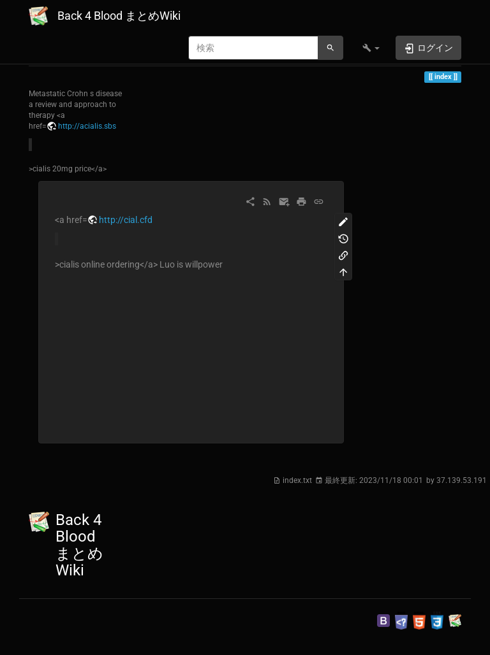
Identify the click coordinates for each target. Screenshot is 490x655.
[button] (371, 48)
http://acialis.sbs (87, 126)
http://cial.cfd (125, 220)
